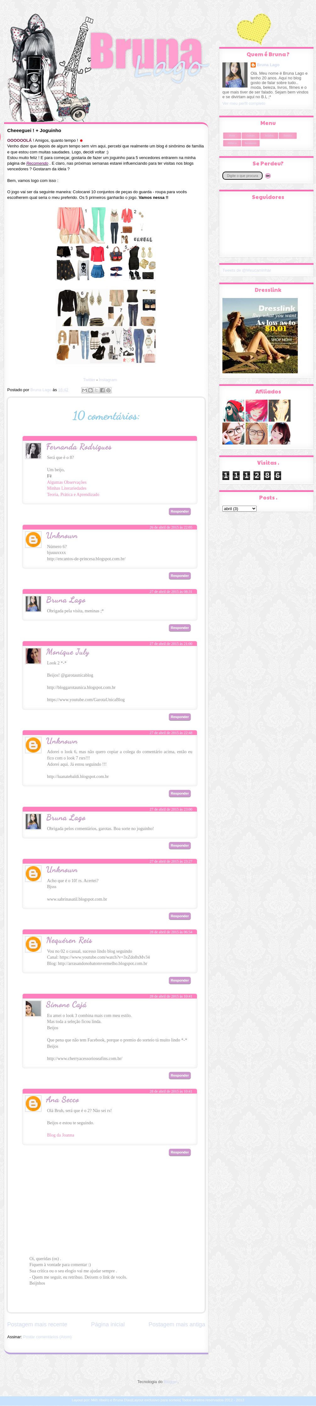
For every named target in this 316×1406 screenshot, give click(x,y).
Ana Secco (62, 1099)
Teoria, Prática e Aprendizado (73, 494)
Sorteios (288, 135)
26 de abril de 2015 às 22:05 (171, 527)
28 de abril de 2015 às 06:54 (171, 932)
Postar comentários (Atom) (47, 1336)
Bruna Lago (66, 599)
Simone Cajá (66, 1004)
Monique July (68, 651)
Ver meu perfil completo (243, 103)
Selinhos (269, 135)
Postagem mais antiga (177, 1324)
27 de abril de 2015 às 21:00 (171, 644)
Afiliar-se (232, 143)
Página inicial (108, 1324)
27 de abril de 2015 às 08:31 (171, 591)
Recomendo (251, 143)
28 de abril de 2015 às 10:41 (171, 996)
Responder (180, 511)
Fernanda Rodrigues (79, 446)
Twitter (89, 379)
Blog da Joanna (60, 1135)
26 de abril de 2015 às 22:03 (171, 450)
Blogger (170, 1381)
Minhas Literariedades (67, 488)
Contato (250, 135)
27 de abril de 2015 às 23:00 (171, 809)
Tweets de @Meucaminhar (246, 270)
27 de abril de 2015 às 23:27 (171, 861)
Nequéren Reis (69, 940)
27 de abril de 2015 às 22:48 (171, 733)
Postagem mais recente (37, 1324)
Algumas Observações (67, 482)
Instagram (108, 379)
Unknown (62, 535)
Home (232, 135)
